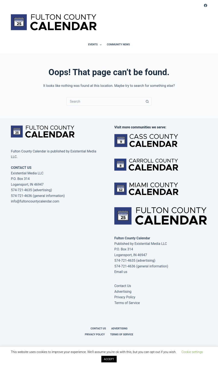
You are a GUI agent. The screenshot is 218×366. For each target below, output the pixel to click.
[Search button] (147, 101)
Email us (120, 272)
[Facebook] (205, 5)
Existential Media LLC (151, 244)
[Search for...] (104, 101)
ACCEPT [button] (109, 359)
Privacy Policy (124, 297)
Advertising (123, 292)
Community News (118, 44)
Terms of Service (127, 303)
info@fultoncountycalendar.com (35, 201)
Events (95, 44)
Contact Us (122, 286)
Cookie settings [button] (192, 352)
